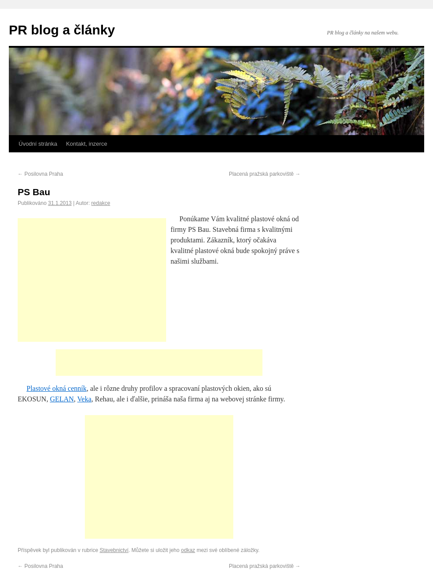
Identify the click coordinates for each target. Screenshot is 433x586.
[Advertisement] (92, 280)
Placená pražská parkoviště (264, 174)
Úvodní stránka (38, 143)
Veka (84, 399)
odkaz (188, 550)
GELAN (62, 399)
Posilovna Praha (40, 174)
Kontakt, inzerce (86, 143)
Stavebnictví (113, 550)
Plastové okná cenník (57, 388)
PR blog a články (62, 30)
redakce (100, 203)
